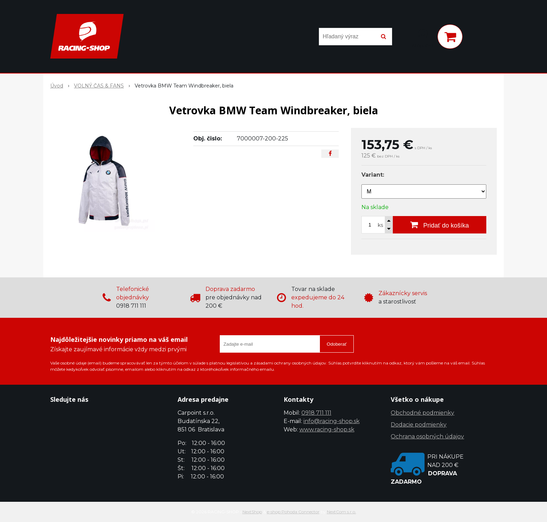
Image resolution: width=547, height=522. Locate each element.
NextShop (252, 511)
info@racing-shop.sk (332, 421)
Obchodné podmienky (422, 412)
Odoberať (337, 344)
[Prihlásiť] (423, 37)
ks (380, 225)
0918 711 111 (316, 412)
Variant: (372, 174)
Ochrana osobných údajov (427, 436)
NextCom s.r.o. (341, 511)
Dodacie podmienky (419, 424)
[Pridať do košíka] (439, 224)
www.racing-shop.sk (326, 429)
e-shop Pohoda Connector (293, 511)
